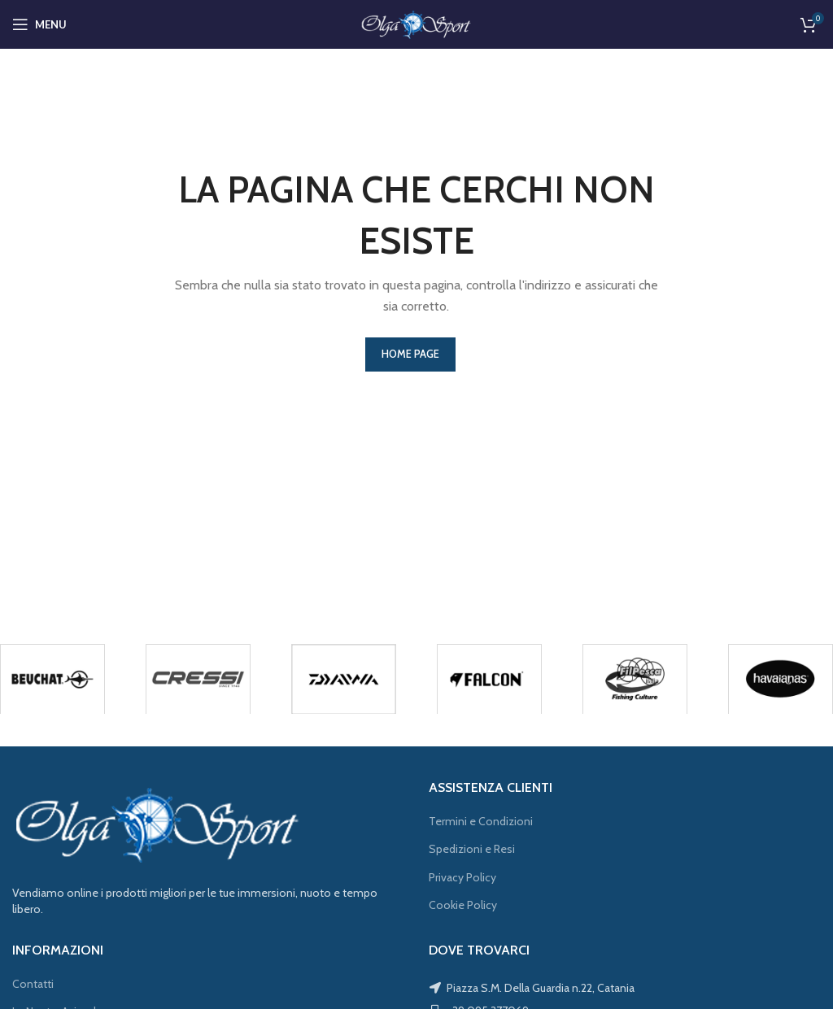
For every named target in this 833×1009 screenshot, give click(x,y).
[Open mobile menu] (39, 24)
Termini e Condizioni (481, 821)
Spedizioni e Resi (472, 849)
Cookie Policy (463, 905)
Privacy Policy (462, 877)
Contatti (33, 983)
